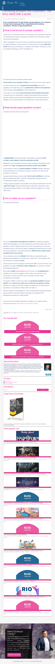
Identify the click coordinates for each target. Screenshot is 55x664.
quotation (21, 312)
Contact (22, 5)
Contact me (8, 381)
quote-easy (26, 312)
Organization (9, 18)
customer (34, 312)
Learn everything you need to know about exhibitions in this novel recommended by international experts (25, 424)
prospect (30, 312)
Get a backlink (8, 383)
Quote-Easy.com (21, 271)
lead (37, 312)
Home (22, 3)
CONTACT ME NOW (14, 655)
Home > (4, 18)
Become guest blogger (11, 382)
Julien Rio (27, 661)
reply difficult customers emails (27, 303)
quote (17, 312)
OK (43, 389)
